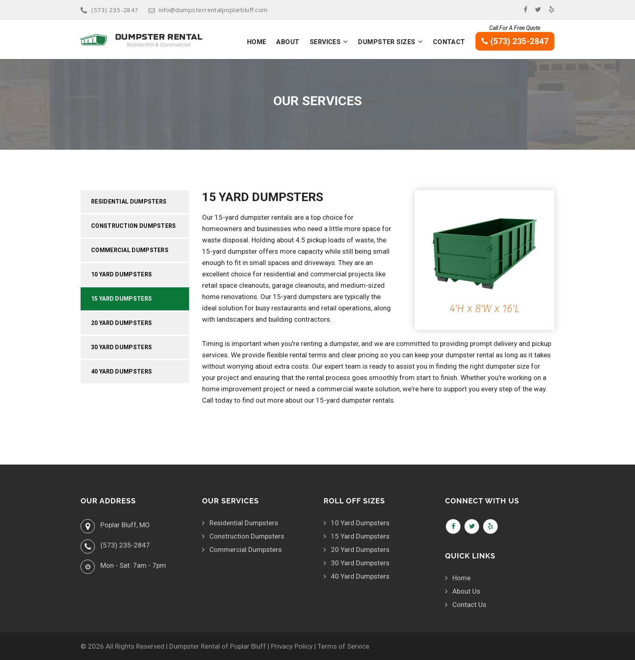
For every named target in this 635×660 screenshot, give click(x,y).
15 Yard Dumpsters (121, 298)
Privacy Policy (292, 646)
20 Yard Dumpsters (121, 323)
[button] (345, 41)
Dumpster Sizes (386, 42)
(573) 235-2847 (110, 10)
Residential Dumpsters (128, 201)
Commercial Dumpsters (129, 250)
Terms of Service (343, 646)
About (287, 42)
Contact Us (469, 604)
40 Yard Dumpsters (121, 371)
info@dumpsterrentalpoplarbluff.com (208, 10)
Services (325, 42)
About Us (466, 591)
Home (256, 42)
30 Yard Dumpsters (121, 347)
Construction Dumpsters (133, 226)
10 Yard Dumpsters (121, 274)
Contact (449, 42)
